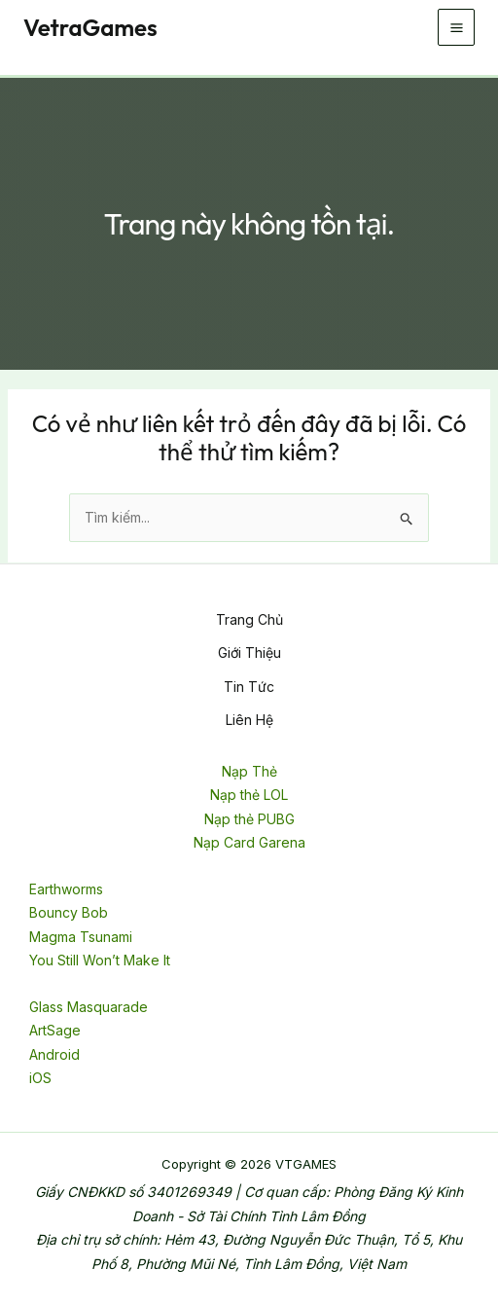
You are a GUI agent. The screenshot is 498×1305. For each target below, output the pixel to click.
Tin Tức (249, 686)
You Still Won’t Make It (99, 960)
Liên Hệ (249, 719)
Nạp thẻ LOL (249, 794)
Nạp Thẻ (249, 771)
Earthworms (66, 889)
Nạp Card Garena (249, 842)
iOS (40, 1077)
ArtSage (55, 1030)
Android (54, 1054)
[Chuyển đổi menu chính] (456, 27)
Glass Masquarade (88, 1006)
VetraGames (90, 27)
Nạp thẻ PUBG (249, 819)
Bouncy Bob (68, 912)
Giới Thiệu (249, 652)
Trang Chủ (249, 619)
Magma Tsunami (80, 936)
